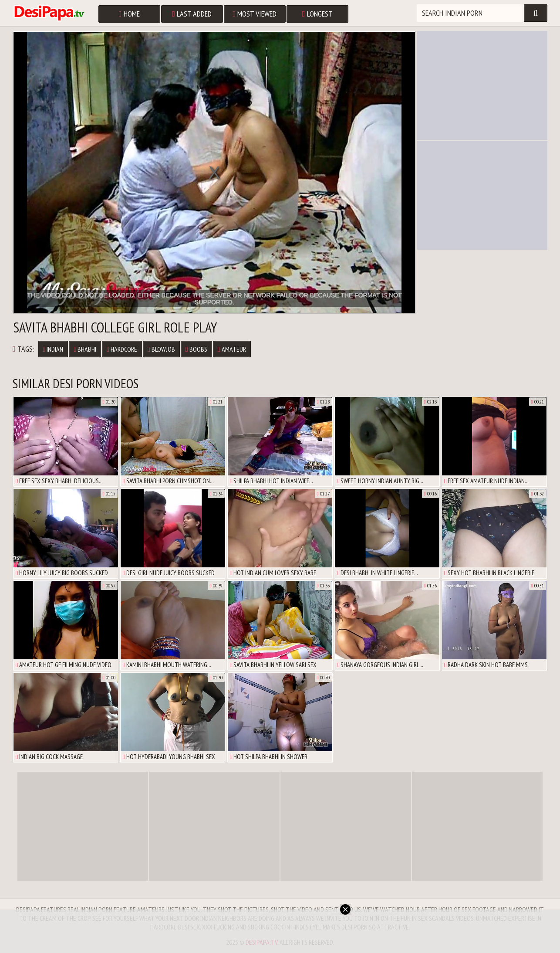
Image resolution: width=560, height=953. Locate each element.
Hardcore (122, 349)
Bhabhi (85, 349)
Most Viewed (255, 14)
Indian (53, 349)
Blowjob (161, 349)
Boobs (196, 349)
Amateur (232, 349)
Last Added (192, 14)
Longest (317, 14)
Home (129, 14)
